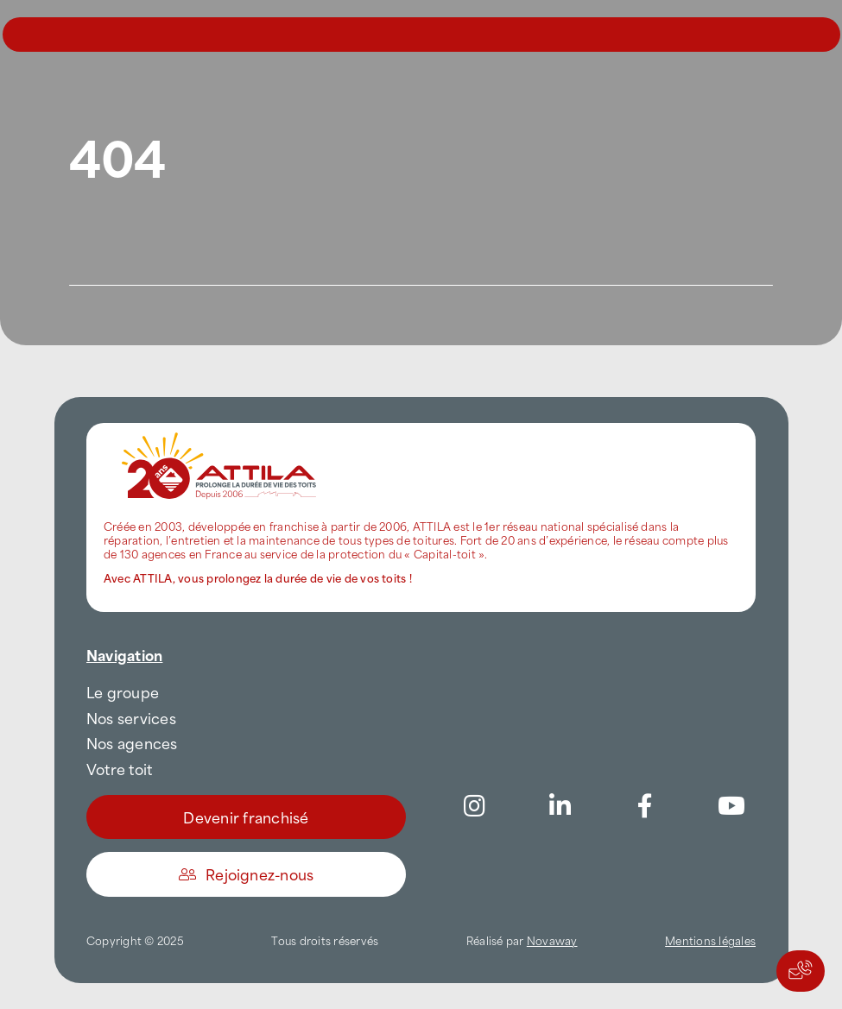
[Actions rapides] (800, 971)
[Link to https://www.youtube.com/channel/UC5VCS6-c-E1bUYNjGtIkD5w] (731, 806)
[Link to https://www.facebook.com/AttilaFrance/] (645, 806)
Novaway (552, 940)
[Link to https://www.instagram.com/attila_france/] (474, 806)
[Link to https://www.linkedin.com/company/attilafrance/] (559, 806)
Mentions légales (710, 940)
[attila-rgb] (220, 430)
